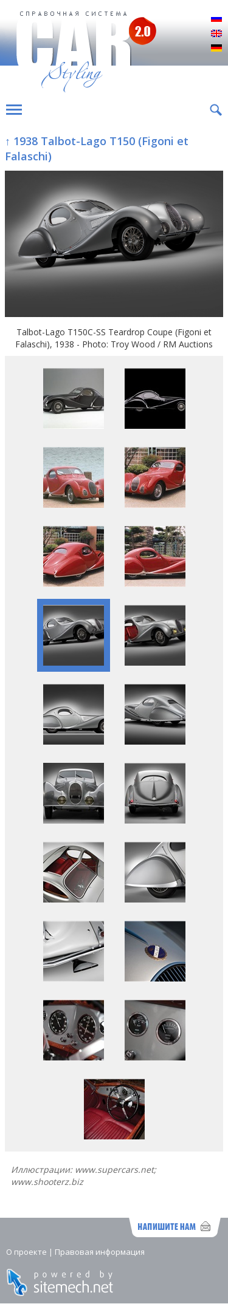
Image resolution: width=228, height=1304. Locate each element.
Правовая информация (100, 1251)
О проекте (26, 1251)
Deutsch (216, 48)
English (216, 34)
